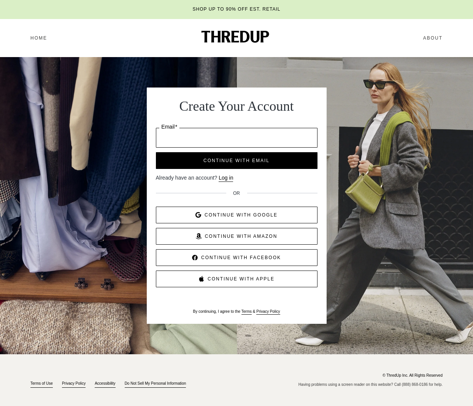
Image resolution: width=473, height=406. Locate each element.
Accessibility (105, 383)
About (433, 38)
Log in (226, 178)
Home (38, 38)
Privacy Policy (268, 311)
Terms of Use (41, 383)
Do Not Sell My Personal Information (155, 383)
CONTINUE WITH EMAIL (236, 160)
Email (169, 127)
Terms (246, 311)
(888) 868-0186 (415, 384)
